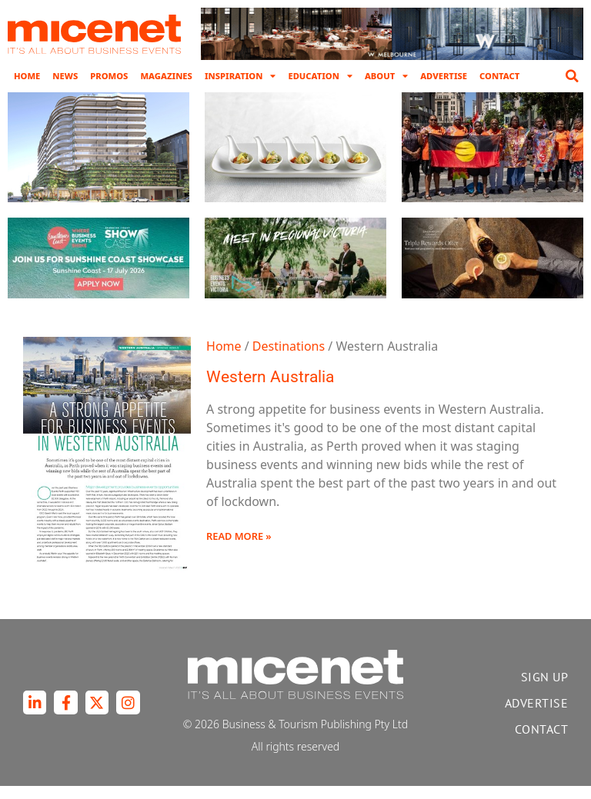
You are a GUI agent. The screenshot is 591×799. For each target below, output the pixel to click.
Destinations (288, 359)
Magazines (166, 76)
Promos (109, 76)
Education (320, 76)
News (65, 76)
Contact (499, 76)
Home (27, 76)
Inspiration (240, 76)
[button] (571, 76)
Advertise (443, 76)
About (386, 76)
